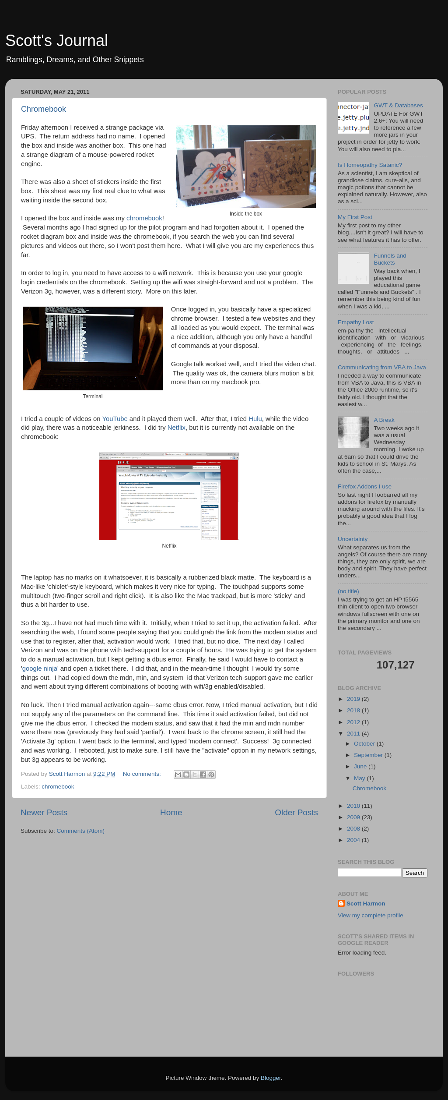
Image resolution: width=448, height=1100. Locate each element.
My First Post (355, 217)
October (365, 743)
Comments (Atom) (81, 831)
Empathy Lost (356, 322)
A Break (384, 420)
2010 (354, 806)
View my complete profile (370, 915)
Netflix (177, 427)
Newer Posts (44, 812)
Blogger (271, 1078)
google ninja (39, 668)
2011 (354, 733)
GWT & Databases (398, 105)
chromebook (144, 218)
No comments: (143, 774)
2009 (354, 817)
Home (171, 812)
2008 (354, 828)
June (361, 766)
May (360, 778)
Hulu (255, 418)
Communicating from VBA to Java (382, 367)
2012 (354, 722)
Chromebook (43, 109)
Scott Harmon (365, 903)
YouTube (114, 418)
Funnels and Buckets (390, 259)
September (369, 755)
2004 (354, 840)
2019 (354, 699)
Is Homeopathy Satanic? (370, 165)
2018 (354, 710)
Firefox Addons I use (365, 486)
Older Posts (296, 812)
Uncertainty (353, 539)
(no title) (348, 591)
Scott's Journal (56, 41)
